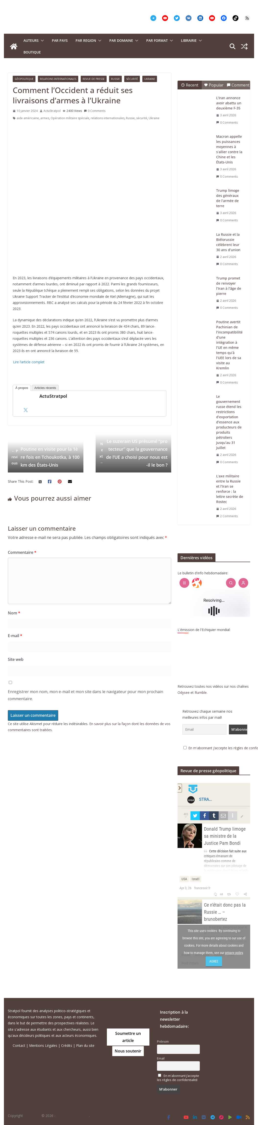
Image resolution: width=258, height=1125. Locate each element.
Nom (14, 613)
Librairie (189, 40)
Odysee (184, 692)
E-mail (15, 635)
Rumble (201, 692)
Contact (19, 1045)
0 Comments (94, 111)
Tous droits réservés (72, 1115)
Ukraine (149, 79)
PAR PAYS (60, 40)
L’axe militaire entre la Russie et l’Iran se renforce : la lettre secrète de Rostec (229, 489)
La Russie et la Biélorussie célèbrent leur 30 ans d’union (228, 242)
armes (44, 118)
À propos (21, 388)
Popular (214, 85)
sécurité (141, 118)
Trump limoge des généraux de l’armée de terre (227, 198)
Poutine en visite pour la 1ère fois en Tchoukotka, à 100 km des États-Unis (45, 457)
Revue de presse (94, 79)
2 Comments (227, 516)
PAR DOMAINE (121, 40)
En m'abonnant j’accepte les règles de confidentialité (178, 1078)
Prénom (163, 1041)
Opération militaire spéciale (70, 118)
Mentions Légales (43, 1045)
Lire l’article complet (29, 362)
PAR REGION (86, 40)
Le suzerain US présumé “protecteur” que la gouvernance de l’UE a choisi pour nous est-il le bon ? (133, 453)
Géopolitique (24, 79)
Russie (115, 79)
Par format (157, 40)
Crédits (66, 1045)
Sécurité (132, 79)
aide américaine (28, 118)
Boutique (32, 52)
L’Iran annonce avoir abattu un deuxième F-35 (228, 103)
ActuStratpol (52, 111)
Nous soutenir (128, 1051)
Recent (189, 85)
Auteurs (31, 40)
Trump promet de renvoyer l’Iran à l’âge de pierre (228, 286)
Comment (238, 85)
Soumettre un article (128, 1037)
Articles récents (45, 388)
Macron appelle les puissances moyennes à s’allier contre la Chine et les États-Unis (229, 149)
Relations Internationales (58, 79)
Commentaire (22, 552)
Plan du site (85, 1045)
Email (161, 1058)
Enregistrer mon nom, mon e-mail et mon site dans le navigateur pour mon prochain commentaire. (85, 695)
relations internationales (107, 118)
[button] (41, 40)
